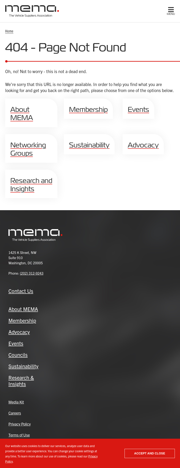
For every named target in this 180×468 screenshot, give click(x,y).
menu (171, 14)
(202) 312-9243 (31, 273)
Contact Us (20, 291)
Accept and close (149, 453)
